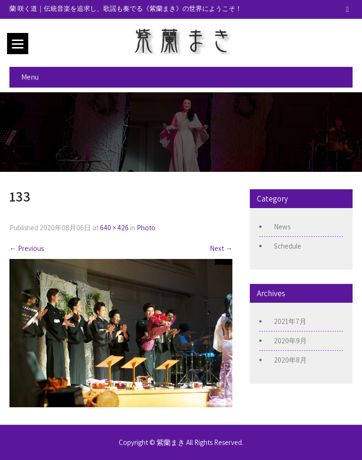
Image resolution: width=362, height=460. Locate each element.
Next (221, 248)
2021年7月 (290, 321)
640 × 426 (114, 227)
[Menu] (17, 43)
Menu (30, 77)
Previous (26, 248)
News (282, 226)
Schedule (287, 246)
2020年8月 (290, 359)
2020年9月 (290, 340)
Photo (146, 227)
